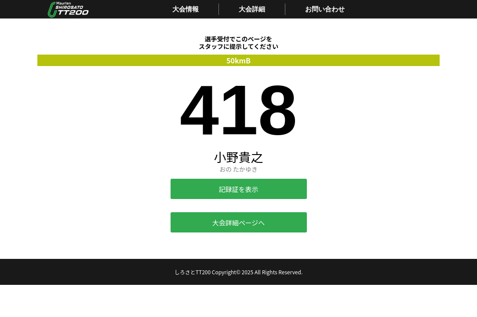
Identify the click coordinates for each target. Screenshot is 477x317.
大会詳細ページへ (238, 222)
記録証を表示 (238, 189)
